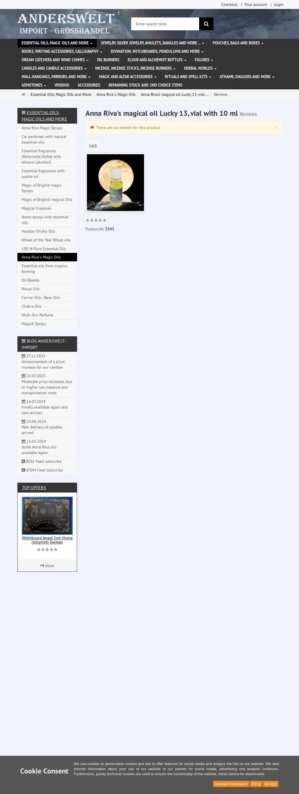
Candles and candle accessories (54, 68)
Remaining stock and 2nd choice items (145, 85)
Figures (204, 59)
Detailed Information (231, 784)
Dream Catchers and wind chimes (55, 59)
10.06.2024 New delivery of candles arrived (42, 427)
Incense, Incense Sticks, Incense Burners (135, 68)
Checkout (229, 4)
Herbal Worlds (200, 68)
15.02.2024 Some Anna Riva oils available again (39, 447)
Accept (271, 784)
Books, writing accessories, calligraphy (62, 51)
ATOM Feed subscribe (42, 470)
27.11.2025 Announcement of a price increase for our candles (43, 361)
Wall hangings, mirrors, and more (56, 76)
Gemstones (34, 85)
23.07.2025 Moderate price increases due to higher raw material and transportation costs (47, 384)
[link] (96, 220)
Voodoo (62, 85)
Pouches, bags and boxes (238, 43)
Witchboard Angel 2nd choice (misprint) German (47, 540)
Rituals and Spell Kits (188, 76)
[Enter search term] (165, 23)
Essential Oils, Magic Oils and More (57, 43)
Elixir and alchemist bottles (157, 59)
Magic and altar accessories (127, 76)
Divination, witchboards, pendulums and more (157, 51)
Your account (255, 4)
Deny (256, 784)
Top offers (34, 487)
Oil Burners (108, 59)
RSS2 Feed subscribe (41, 461)
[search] (206, 23)
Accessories (89, 85)
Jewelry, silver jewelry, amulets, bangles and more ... (152, 43)
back (93, 145)
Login (279, 4)
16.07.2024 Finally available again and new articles (45, 407)
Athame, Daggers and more (247, 76)
